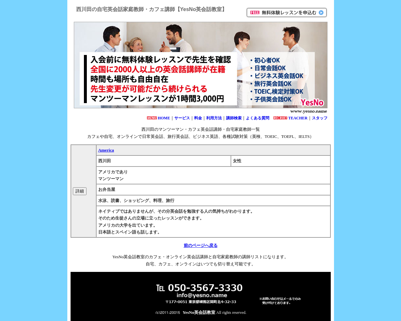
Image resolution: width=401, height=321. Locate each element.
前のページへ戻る (201, 245)
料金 (198, 118)
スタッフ (319, 118)
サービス (182, 118)
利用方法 (214, 118)
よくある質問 (257, 118)
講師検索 (234, 118)
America (106, 150)
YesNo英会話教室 (199, 312)
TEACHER (297, 118)
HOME (164, 118)
